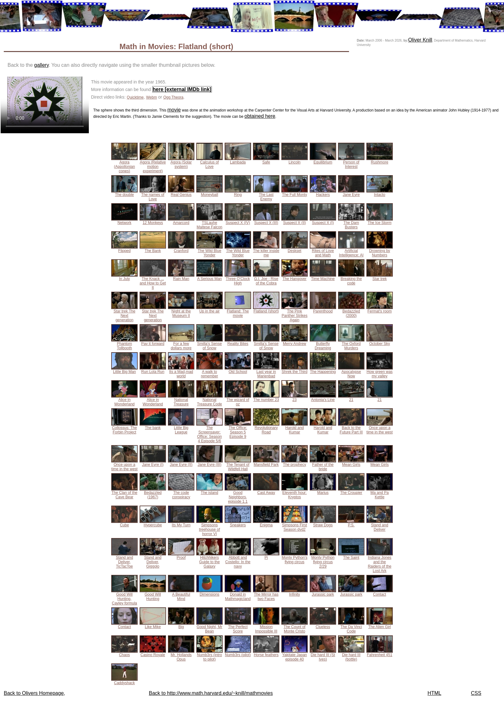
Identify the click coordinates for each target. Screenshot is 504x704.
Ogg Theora (173, 97)
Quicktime (135, 97)
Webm (151, 97)
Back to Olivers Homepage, (34, 693)
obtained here (259, 116)
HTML (434, 693)
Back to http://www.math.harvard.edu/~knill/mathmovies (211, 693)
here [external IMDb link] (182, 89)
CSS (476, 693)
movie (174, 109)
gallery (41, 65)
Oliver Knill (420, 40)
